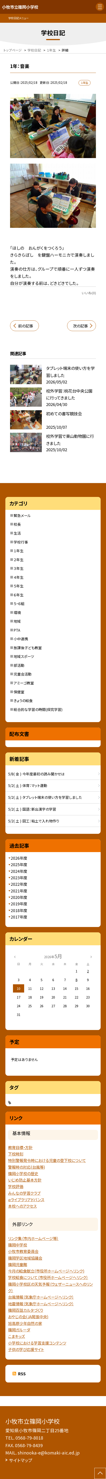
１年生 (18, 550)
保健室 (19, 691)
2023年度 (19, 877)
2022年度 (19, 884)
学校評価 (15, 1186)
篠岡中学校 (17, 1245)
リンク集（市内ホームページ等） (33, 1238)
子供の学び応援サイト (26, 1349)
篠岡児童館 (17, 1264)
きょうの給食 (23, 700)
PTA (17, 630)
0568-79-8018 (29, 1437)
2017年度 (19, 917)
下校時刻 (15, 1154)
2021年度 (19, 891)
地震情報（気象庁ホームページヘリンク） (41, 1303)
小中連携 (21, 638)
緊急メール (22, 515)
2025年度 (19, 864)
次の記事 (80, 326)
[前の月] (14, 956)
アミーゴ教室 (24, 683)
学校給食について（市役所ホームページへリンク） (48, 1277)
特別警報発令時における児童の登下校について (47, 1160)
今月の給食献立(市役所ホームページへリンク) (46, 1271)
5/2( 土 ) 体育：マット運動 (27, 785)
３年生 (18, 568)
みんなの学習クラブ (24, 1193)
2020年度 (19, 897)
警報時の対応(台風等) (26, 1167)
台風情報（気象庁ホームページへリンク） (41, 1297)
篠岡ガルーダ (19, 1330)
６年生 (18, 594)
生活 (17, 533)
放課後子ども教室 (28, 647)
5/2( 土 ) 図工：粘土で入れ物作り (33, 821)
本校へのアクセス (22, 1206)
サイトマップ (20, 1460)
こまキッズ (16, 1336)
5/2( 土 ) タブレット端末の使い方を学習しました (45, 797)
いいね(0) (89, 292)
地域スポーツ (24, 656)
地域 (17, 621)
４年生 (18, 577)
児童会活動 (23, 674)
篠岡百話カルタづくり (25, 1310)
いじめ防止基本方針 (25, 1180)
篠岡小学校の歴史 (23, 1173)
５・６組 (19, 603)
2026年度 (19, 858)
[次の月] (91, 956)
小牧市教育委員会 (23, 1251)
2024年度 (19, 871)
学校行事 (21, 542)
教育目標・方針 (20, 1147)
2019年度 (19, 903)
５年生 (18, 586)
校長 (17, 524)
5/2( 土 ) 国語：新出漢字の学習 (32, 809)
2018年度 (19, 910)
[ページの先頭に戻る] (100, 1473)
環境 (17, 612)
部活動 (19, 665)
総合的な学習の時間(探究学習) (38, 709)
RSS (22, 1373)
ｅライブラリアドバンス (26, 1199)
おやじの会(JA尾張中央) (28, 1316)
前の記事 (25, 326)
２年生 (18, 559)
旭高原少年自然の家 (25, 1323)
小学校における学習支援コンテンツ (37, 1343)
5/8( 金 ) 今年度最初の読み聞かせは (36, 774)
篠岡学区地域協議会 (25, 1258)
